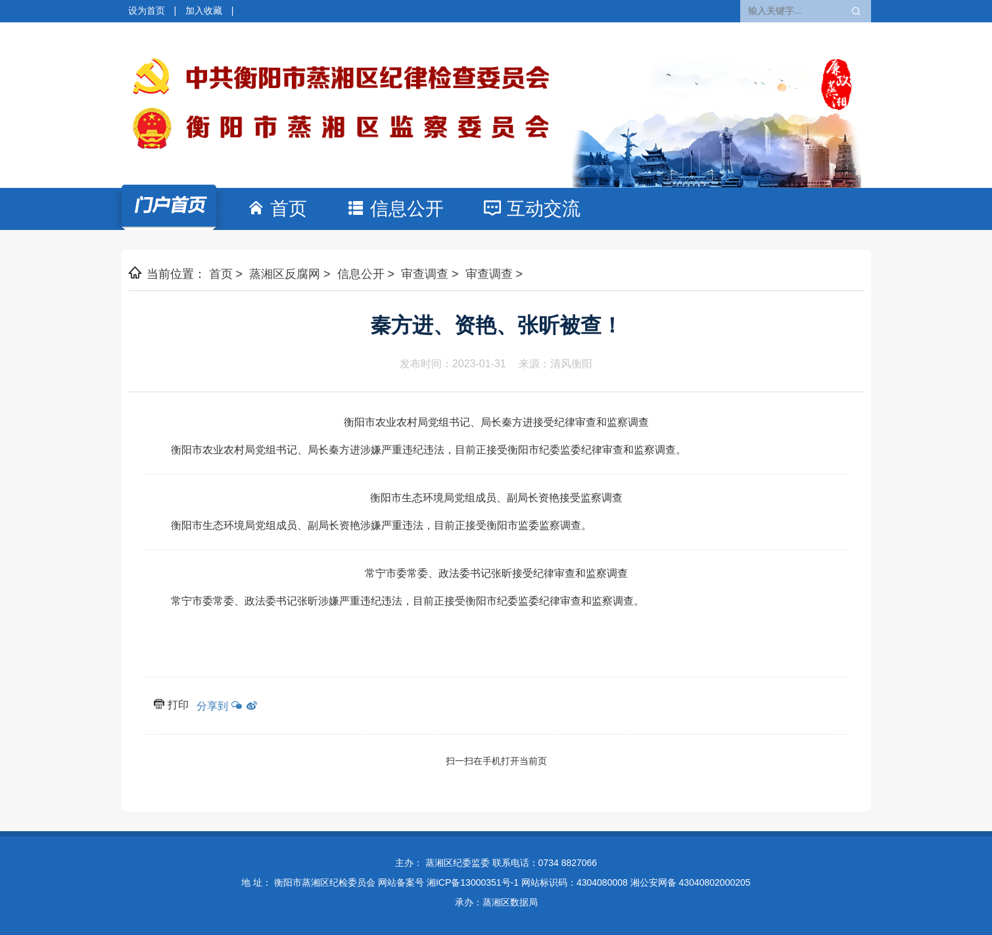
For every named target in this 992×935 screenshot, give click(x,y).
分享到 (212, 706)
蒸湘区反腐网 (284, 274)
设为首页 (146, 10)
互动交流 (543, 208)
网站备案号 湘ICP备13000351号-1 (448, 882)
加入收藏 (203, 10)
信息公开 (407, 208)
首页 (298, 208)
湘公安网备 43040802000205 (690, 882)
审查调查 (424, 274)
